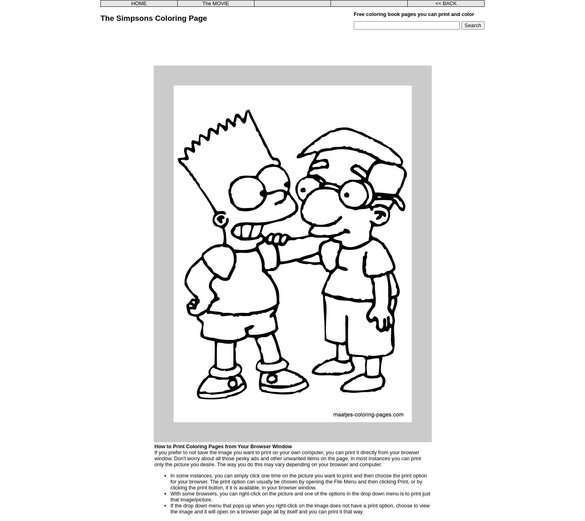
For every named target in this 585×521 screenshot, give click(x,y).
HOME (138, 3)
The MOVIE (215, 3)
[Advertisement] (292, 48)
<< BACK (446, 3)
